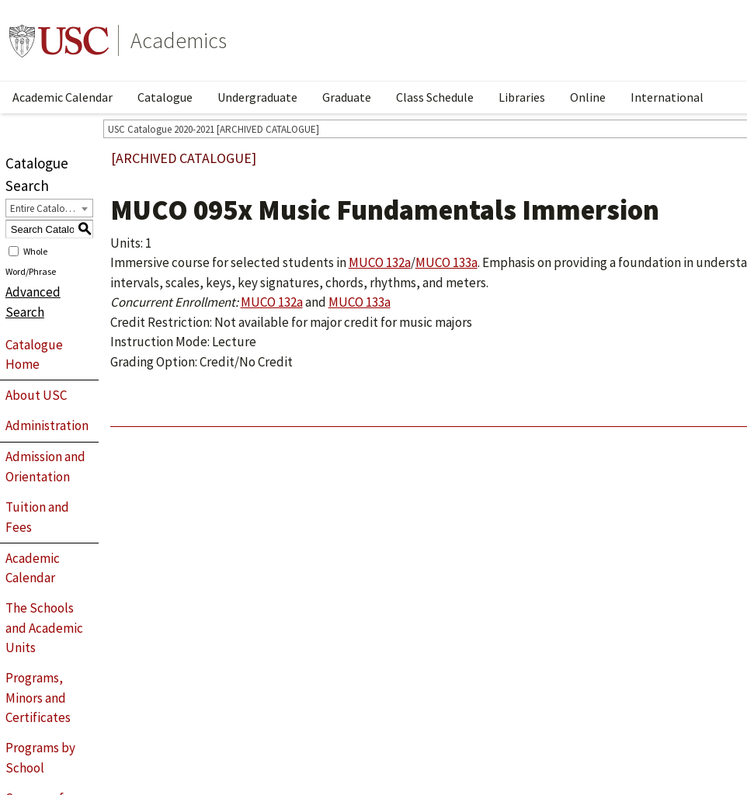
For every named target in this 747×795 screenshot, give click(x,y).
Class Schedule (435, 97)
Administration (47, 425)
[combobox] (49, 208)
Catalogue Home (34, 354)
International (667, 97)
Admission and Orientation (45, 466)
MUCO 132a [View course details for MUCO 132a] (380, 262)
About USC (36, 395)
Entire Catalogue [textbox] (45, 208)
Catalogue (165, 97)
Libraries (522, 97)
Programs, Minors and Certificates (38, 697)
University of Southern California (59, 40)
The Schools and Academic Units (44, 627)
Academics (178, 40)
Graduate (346, 97)
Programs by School (40, 757)
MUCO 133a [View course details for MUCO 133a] (446, 262)
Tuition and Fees (37, 517)
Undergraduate (257, 97)
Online (588, 97)
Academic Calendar (62, 97)
